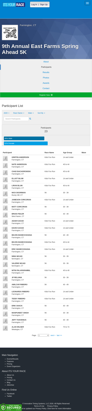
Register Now (46, 95)
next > (53, 335)
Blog (8, 382)
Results (46, 72)
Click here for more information (59, 409)
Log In (34, 4)
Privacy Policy (52, 406)
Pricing (9, 364)
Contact (46, 88)
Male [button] (31, 113)
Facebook (10, 394)
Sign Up (44, 4)
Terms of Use (39, 406)
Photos (46, 78)
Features (10, 361)
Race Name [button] (18, 113)
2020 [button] (6, 113)
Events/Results (12, 359)
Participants (46, 67)
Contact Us (11, 380)
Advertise (10, 385)
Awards (46, 83)
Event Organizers (13, 366)
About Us (10, 375)
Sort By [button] (41, 113)
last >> (59, 335)
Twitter (9, 396)
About (46, 62)
